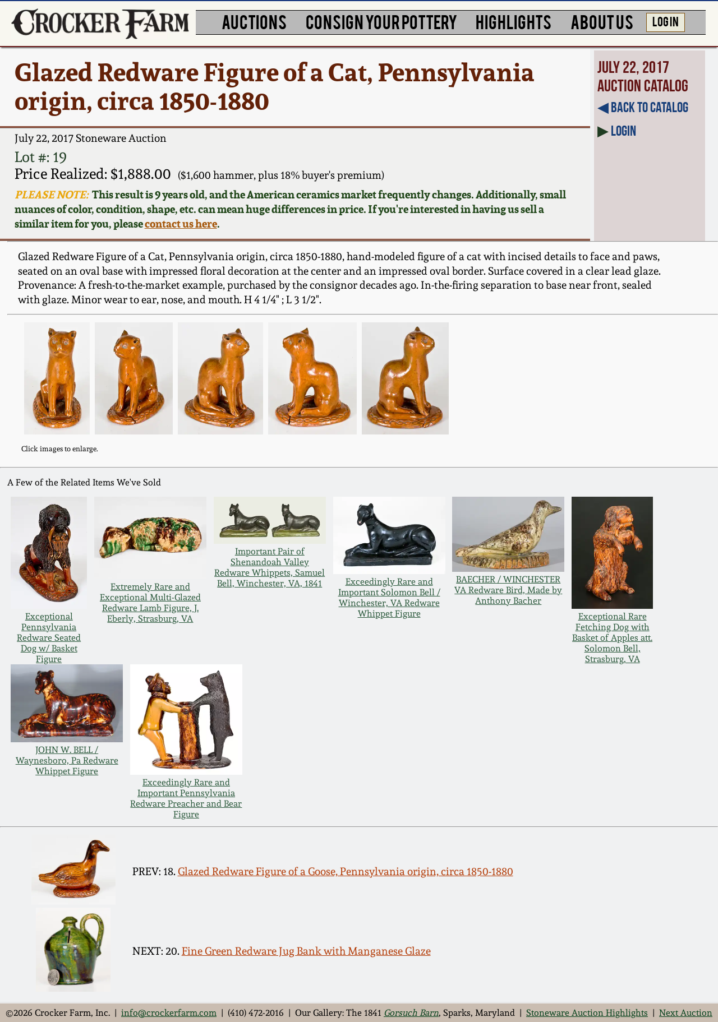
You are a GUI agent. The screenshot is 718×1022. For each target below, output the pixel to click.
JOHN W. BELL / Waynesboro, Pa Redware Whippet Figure (67, 760)
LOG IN (665, 20)
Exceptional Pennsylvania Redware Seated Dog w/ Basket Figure (49, 637)
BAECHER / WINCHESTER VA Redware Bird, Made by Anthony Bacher (508, 590)
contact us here (181, 223)
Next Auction (685, 1012)
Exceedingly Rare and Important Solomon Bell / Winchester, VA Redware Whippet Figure (389, 597)
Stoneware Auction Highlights (587, 1012)
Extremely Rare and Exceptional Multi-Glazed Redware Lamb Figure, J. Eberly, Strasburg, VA (150, 602)
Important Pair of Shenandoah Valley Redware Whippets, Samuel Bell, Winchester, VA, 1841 (269, 567)
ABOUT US (601, 21)
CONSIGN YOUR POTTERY (381, 21)
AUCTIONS (254, 21)
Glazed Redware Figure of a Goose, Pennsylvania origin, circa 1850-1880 (345, 871)
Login (623, 130)
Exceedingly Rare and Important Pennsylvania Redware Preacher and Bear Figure (186, 798)
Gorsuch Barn (411, 1012)
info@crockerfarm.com (169, 1012)
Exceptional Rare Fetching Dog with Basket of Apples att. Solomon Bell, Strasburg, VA (612, 637)
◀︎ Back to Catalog (642, 107)
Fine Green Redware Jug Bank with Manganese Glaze (306, 951)
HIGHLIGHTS (513, 21)
